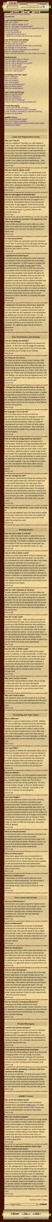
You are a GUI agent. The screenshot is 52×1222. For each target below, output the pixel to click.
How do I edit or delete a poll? (16, 67)
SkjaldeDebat (9, 16)
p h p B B (26, 1217)
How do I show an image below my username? (22, 50)
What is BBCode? (11, 77)
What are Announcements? (15, 84)
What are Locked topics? (14, 88)
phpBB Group (31, 1105)
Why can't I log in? (11, 22)
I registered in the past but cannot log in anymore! (23, 36)
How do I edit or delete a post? (16, 61)
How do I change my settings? (16, 42)
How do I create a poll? (13, 65)
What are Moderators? (13, 96)
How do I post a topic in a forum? (17, 59)
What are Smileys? (12, 81)
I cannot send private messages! (17, 108)
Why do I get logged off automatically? (19, 26)
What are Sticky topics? (13, 86)
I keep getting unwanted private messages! (20, 110)
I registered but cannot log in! (15, 34)
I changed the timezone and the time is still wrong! (23, 46)
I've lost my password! (13, 32)
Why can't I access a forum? (15, 69)
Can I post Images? (12, 82)
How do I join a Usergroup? (15, 100)
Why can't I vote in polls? (14, 71)
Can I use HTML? (11, 79)
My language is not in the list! (15, 48)
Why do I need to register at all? (16, 24)
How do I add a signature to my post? (18, 63)
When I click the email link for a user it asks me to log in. (25, 53)
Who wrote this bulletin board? (16, 119)
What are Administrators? (14, 94)
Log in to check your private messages (17, 14)
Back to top (9, 166)
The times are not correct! (14, 44)
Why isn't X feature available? (16, 121)
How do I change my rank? (15, 51)
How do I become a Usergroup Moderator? (20, 102)
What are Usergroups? (13, 98)
